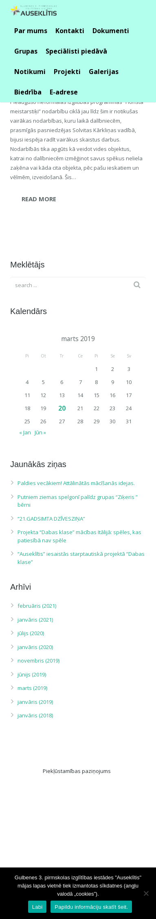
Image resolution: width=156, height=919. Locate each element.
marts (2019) (32, 688)
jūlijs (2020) (31, 633)
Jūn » (40, 432)
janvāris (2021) (35, 619)
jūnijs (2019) (32, 674)
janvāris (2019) (35, 702)
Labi (37, 907)
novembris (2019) (38, 660)
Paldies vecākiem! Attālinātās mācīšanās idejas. (76, 483)
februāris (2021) (37, 605)
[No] (146, 893)
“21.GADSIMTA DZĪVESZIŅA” (51, 518)
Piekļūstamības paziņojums (77, 771)
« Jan (25, 432)
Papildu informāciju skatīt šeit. (91, 907)
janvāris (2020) (35, 647)
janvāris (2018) (35, 715)
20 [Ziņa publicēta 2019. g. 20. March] (62, 408)
